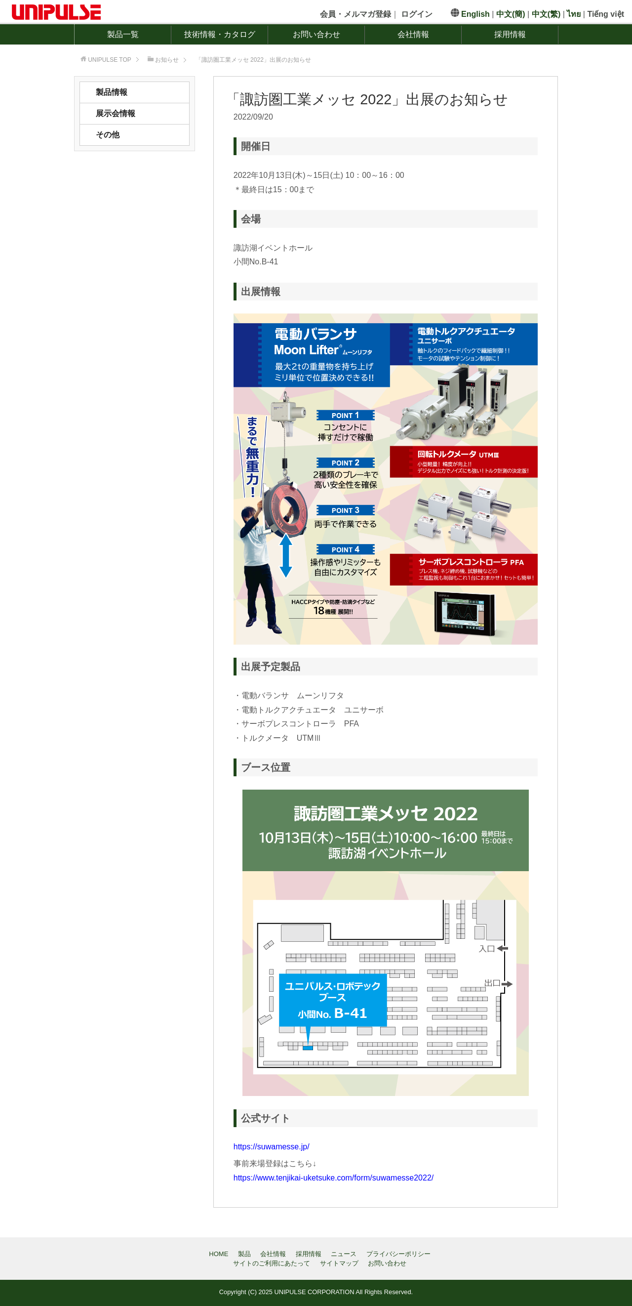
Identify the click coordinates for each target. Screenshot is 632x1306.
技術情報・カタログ (219, 34)
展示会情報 (115, 113)
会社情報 (413, 34)
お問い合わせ (316, 34)
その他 (107, 134)
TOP (109, 59)
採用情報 (510, 34)
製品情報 (111, 92)
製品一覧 (123, 34)
